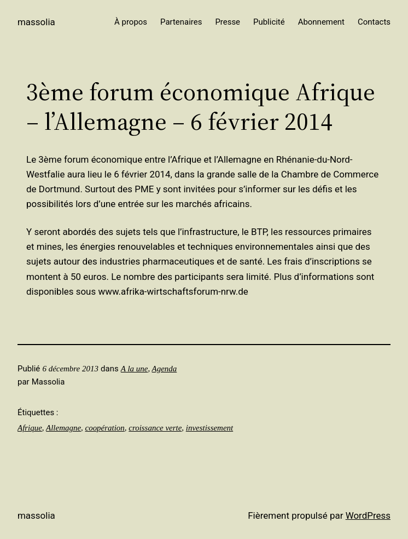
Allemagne (63, 427)
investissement (209, 427)
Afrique (30, 427)
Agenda (164, 368)
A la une (134, 368)
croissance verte (155, 427)
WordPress (368, 515)
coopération (105, 427)
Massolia (36, 21)
